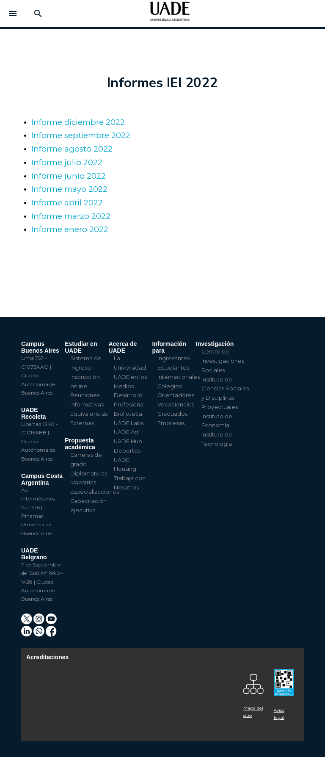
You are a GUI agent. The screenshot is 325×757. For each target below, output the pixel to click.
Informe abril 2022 (67, 202)
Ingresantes (173, 358)
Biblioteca (128, 414)
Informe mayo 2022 (69, 189)
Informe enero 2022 (69, 229)
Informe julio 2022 (66, 162)
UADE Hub (128, 441)
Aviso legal (279, 713)
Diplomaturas (88, 473)
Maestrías (83, 482)
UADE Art (126, 432)
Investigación (215, 343)
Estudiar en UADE (81, 347)
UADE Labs (128, 423)
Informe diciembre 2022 (78, 122)
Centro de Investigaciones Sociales (222, 360)
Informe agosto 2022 (72, 149)
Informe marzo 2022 (70, 216)
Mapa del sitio (253, 711)
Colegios (169, 386)
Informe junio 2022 (68, 176)
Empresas (171, 423)
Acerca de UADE (122, 347)
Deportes (127, 451)
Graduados (172, 414)
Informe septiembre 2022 (80, 135)
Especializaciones (94, 492)
